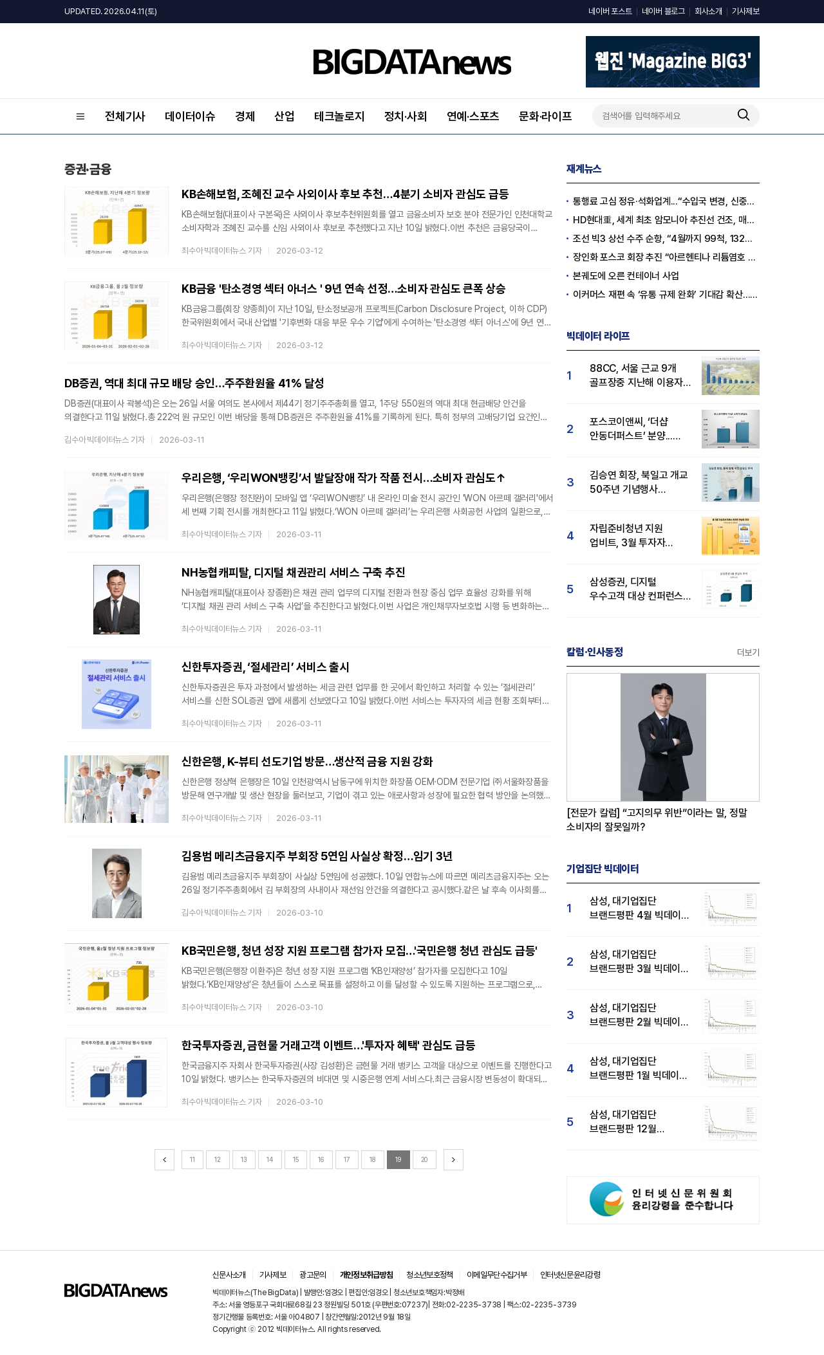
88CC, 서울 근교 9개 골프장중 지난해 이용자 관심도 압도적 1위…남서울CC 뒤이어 (636, 376)
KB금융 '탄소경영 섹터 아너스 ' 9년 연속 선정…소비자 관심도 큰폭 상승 (344, 288)
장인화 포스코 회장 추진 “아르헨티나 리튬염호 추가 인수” (666, 257)
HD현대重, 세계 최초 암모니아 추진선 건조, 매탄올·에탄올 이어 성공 (666, 220)
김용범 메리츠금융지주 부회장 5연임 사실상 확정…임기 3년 (317, 856)
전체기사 (125, 116)
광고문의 (312, 1275)
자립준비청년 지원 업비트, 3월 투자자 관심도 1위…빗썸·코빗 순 (639, 536)
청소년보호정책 (429, 1275)
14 (270, 1159)
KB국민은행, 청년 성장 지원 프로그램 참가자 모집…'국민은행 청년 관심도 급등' (360, 950)
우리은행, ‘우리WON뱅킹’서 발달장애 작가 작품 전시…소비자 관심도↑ (344, 477)
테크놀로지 (339, 116)
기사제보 (746, 11)
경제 (245, 116)
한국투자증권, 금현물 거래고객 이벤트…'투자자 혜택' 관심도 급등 (328, 1045)
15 (296, 1159)
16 (321, 1159)
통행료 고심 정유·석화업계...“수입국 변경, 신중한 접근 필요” (666, 201)
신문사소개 (229, 1275)
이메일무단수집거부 (497, 1275)
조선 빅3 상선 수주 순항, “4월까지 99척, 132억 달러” (666, 238)
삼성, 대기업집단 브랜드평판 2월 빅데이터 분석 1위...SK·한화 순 (639, 1015)
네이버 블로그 (663, 11)
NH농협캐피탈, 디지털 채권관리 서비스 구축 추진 (294, 572)
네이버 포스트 (610, 11)
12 (217, 1159)
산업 (284, 116)
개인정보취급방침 (366, 1275)
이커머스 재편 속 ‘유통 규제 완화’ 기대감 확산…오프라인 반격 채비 (666, 294)
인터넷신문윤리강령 (570, 1275)
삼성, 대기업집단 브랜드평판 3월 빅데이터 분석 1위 (639, 962)
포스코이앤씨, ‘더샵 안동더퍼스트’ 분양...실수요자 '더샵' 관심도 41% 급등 (634, 429)
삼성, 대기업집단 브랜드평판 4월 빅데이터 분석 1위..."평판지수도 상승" (640, 909)
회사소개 (708, 11)
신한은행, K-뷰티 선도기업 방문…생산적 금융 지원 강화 (307, 761)
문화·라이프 (545, 116)
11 (192, 1159)
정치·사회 (405, 116)
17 (347, 1159)
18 (372, 1159)
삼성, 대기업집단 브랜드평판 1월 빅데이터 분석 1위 (639, 1069)
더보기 (748, 652)
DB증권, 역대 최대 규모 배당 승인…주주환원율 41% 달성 (194, 383)
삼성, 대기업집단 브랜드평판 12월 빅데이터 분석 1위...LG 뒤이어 (636, 1122)
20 (424, 1159)
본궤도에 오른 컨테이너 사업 (626, 276)
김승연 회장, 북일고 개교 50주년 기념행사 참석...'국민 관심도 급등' (639, 483)
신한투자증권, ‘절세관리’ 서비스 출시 (266, 667)
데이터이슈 (190, 116)
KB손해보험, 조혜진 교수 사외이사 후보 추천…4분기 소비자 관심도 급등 (345, 194)
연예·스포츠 (473, 116)
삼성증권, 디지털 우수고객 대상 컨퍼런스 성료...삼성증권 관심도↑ (639, 590)
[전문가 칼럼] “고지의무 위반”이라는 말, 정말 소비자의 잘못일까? (656, 820)
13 (244, 1159)
